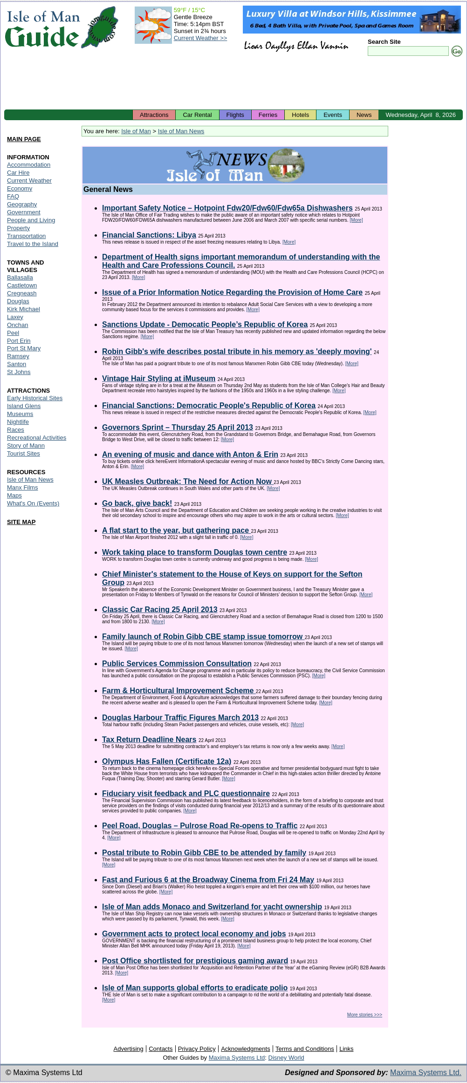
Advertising (128, 1048)
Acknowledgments (245, 1048)
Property (18, 228)
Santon (16, 364)
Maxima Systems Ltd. (425, 1072)
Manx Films (22, 487)
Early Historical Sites (34, 398)
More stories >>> (364, 1014)
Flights (235, 114)
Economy (19, 188)
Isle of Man (136, 131)
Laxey (15, 316)
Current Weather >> (200, 37)
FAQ (13, 196)
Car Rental (197, 114)
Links (346, 1048)
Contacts (160, 1048)
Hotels (300, 114)
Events (332, 114)
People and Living (31, 220)
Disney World (286, 1057)
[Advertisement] (233, 84)
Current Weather (29, 180)
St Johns (19, 371)
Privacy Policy (197, 1048)
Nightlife (18, 421)
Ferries (268, 114)
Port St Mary (24, 348)
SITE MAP (21, 521)
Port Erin (19, 340)
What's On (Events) (33, 503)
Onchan (17, 324)
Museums (20, 413)
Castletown (22, 285)
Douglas (18, 301)
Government (24, 212)
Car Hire (18, 172)
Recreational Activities (36, 437)
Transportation (26, 235)
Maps (14, 495)
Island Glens (24, 405)
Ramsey (18, 356)
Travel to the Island (32, 243)
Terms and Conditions (304, 1048)
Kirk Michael (23, 309)
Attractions (154, 114)
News (364, 114)
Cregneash (22, 293)
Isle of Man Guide (42, 27)
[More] (356, 220)
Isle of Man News (181, 131)
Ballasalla (20, 277)
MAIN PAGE (24, 139)
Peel (13, 332)
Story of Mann (26, 445)
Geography (22, 204)
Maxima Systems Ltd (237, 1057)
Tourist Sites (23, 453)
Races (15, 429)
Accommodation (28, 164)
